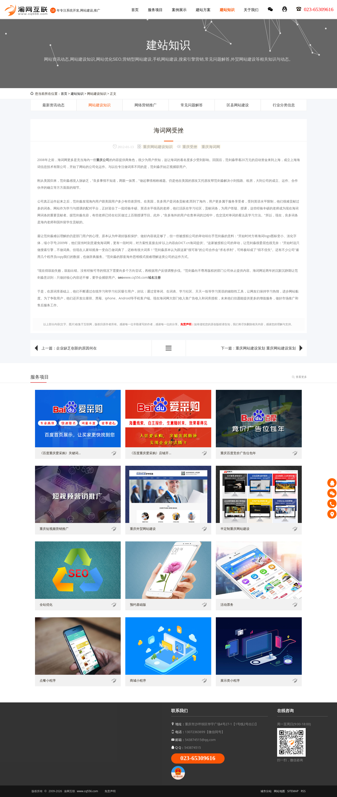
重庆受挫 (189, 146)
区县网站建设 (238, 104)
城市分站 (266, 791)
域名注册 (154, 277)
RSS (303, 791)
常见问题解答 (192, 104)
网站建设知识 (99, 104)
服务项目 (155, 9)
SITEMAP (293, 791)
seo (120, 277)
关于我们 (251, 9)
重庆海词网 (211, 146)
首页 (135, 9)
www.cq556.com (87, 791)
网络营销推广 (146, 104)
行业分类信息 (284, 104)
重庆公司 (102, 160)
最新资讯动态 (53, 104)
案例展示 (179, 9)
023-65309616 (197, 758)
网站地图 (279, 791)
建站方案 (203, 9)
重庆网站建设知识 (158, 146)
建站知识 (227, 9)
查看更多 (301, 377)
